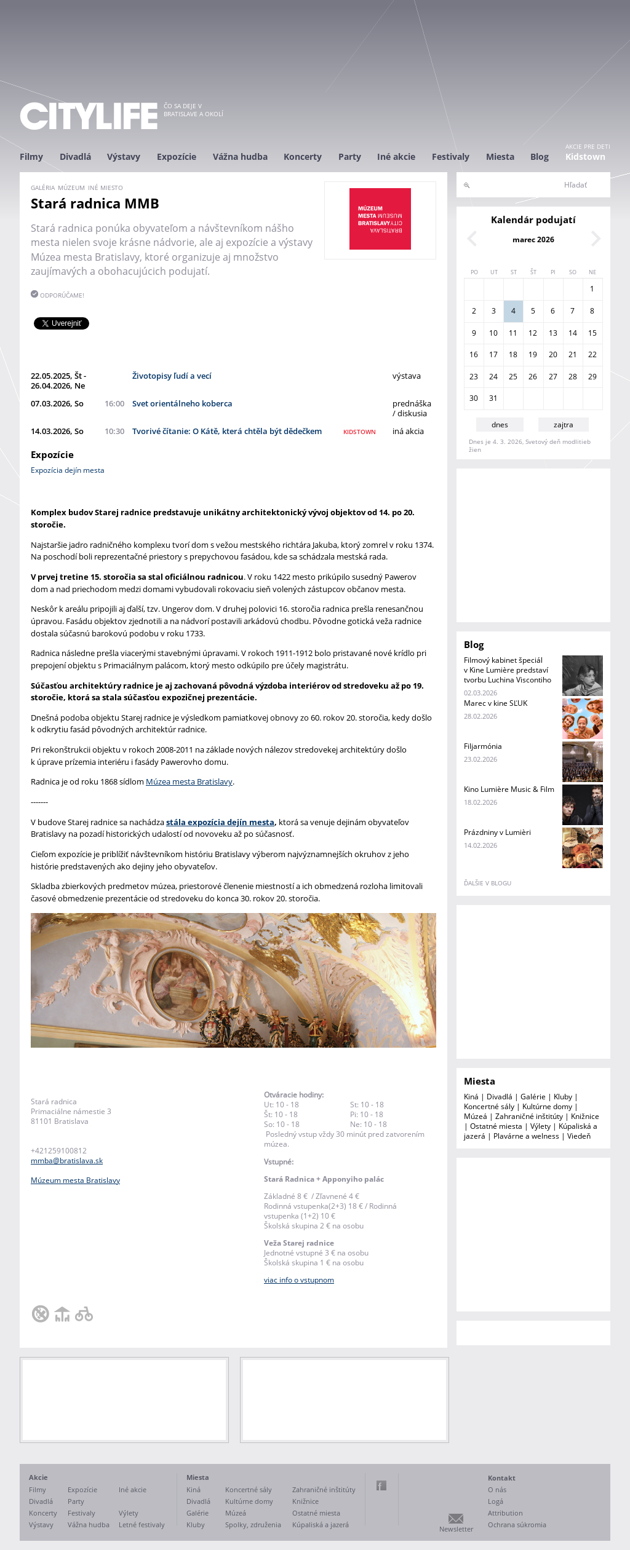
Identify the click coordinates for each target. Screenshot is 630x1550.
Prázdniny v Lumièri (497, 832)
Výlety (540, 1126)
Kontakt (502, 1477)
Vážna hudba (240, 156)
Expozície (176, 156)
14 (572, 333)
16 (473, 354)
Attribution (505, 1512)
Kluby (563, 1096)
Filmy (31, 156)
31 (493, 398)
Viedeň (579, 1136)
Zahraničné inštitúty (529, 1116)
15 (592, 333)
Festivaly (450, 156)
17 (493, 354)
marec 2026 (533, 239)
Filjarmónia (483, 746)
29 (592, 376)
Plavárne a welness (526, 1136)
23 (473, 376)
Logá (495, 1501)
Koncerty (303, 156)
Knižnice (585, 1116)
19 (532, 354)
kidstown (359, 431)
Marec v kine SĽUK (495, 703)
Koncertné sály (489, 1106)
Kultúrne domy (547, 1106)
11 (513, 333)
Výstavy (123, 156)
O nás (497, 1489)
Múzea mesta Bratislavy (189, 781)
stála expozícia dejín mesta (220, 822)
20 (553, 354)
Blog (539, 156)
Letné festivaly (142, 1524)
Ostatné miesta (496, 1126)
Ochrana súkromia (517, 1524)
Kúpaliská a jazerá (320, 1524)
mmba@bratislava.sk (67, 1160)
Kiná (471, 1096)
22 (592, 354)
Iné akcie (396, 156)
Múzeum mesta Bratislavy (75, 1180)
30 (473, 398)
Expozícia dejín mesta (68, 470)
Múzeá (475, 1116)
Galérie (533, 1096)
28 (572, 376)
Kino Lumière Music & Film (509, 789)
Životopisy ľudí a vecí (172, 375)
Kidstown (585, 156)
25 (513, 376)
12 (532, 333)
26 (532, 376)
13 (553, 333)
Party (349, 156)
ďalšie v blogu (487, 883)
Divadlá (75, 156)
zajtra (563, 424)
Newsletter (456, 1528)
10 (493, 333)
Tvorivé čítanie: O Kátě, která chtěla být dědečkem (227, 431)
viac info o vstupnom (299, 1280)
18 (513, 354)
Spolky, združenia (253, 1524)
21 (572, 354)
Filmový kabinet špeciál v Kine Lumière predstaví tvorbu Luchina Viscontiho (507, 670)
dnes (500, 424)
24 (493, 376)
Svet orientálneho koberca (182, 403)
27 (553, 376)
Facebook (381, 1485)
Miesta (500, 156)
